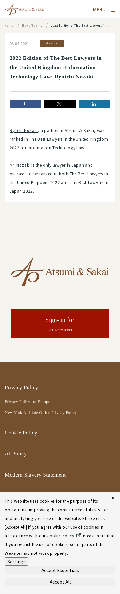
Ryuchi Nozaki (24, 130)
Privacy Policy (21, 387)
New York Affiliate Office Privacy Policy (41, 412)
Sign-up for (59, 325)
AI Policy (16, 454)
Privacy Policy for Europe (27, 401)
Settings (16, 561)
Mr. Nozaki (20, 165)
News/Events (32, 25)
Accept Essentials (60, 570)
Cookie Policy (21, 433)
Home (9, 25)
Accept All (60, 582)
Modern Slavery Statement (35, 475)
